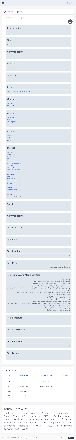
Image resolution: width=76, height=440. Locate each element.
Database (7, 18)
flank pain (11, 174)
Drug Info (22, 18)
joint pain (10, 167)
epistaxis (10, 156)
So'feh (9, 194)
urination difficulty (14, 196)
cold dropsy (11, 152)
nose (9, 136)
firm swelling (12, 179)
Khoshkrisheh (12, 190)
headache (11, 161)
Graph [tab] (20, 11)
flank (9, 140)
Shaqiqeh (10, 165)
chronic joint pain (13, 170)
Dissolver (10, 117)
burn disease (12, 181)
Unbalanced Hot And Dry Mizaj (18, 91)
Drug (15, 18)
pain (9, 159)
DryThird (10, 103)
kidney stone (12, 154)
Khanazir (10, 185)
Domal (9, 187)
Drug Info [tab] (8, 11)
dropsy (10, 192)
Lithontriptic (11, 124)
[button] (70, 3)
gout (9, 172)
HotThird (10, 105)
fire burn (10, 183)
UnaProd (18, 438)
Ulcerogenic (11, 122)
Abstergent (11, 119)
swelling (10, 176)
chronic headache (14, 163)
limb (8, 138)
